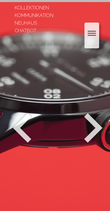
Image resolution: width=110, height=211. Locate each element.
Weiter (94, 128)
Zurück (22, 128)
